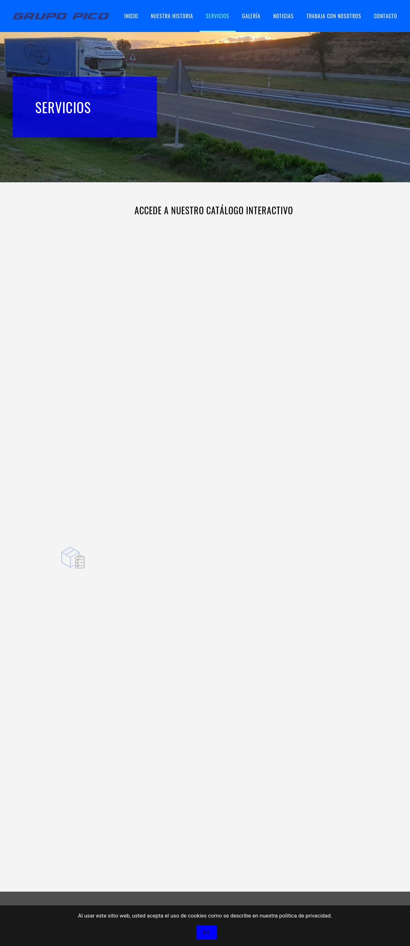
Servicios (217, 16)
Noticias (283, 16)
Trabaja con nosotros (334, 16)
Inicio (131, 16)
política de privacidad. (305, 915)
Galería (251, 16)
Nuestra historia (172, 16)
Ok (206, 932)
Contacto (385, 16)
